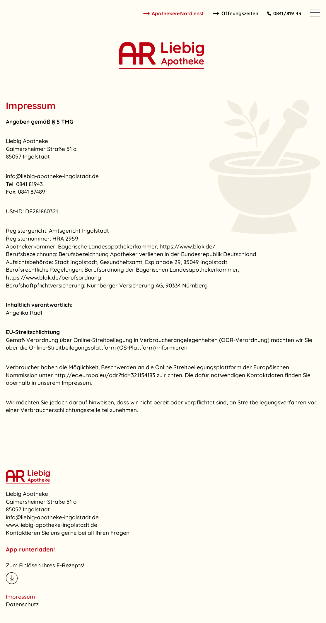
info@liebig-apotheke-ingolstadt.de (52, 517)
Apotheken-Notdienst (173, 13)
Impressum (20, 596)
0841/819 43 (284, 13)
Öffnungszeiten (235, 13)
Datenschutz (22, 604)
